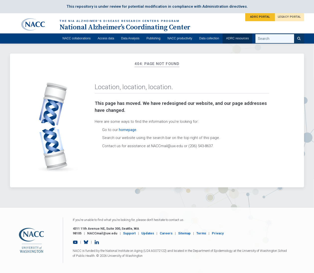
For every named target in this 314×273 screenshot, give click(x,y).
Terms (201, 233)
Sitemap (184, 233)
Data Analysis (130, 38)
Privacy (218, 233)
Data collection (209, 38)
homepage (127, 130)
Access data (106, 38)
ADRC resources (237, 38)
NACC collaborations (77, 38)
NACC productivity (179, 38)
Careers (166, 233)
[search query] (279, 39)
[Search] (299, 39)
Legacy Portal (289, 16)
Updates (147, 233)
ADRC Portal (260, 16)
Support (129, 233)
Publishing (153, 38)
